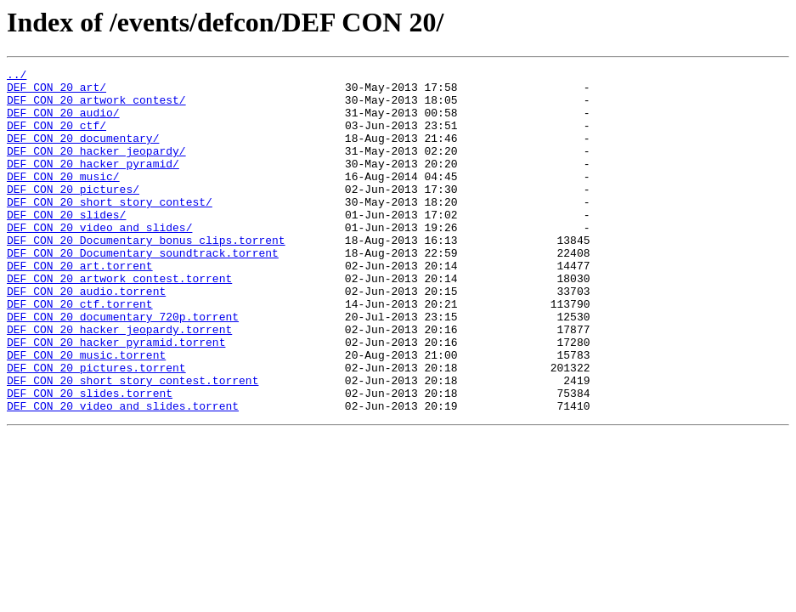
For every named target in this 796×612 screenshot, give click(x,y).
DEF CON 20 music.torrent (86, 413)
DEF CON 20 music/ (63, 199)
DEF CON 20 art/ (56, 91)
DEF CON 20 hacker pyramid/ (93, 183)
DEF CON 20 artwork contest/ (96, 107)
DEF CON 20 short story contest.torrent (132, 443)
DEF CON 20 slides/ (66, 244)
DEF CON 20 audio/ (63, 122)
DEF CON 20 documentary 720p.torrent (123, 367)
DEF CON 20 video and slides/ (99, 260)
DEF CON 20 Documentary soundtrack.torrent (143, 290)
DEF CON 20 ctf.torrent (80, 352)
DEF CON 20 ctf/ (56, 137)
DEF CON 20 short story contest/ (109, 229)
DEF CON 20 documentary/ (83, 153)
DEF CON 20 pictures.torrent (96, 428)
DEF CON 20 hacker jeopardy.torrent (119, 382)
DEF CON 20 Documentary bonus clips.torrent (146, 275)
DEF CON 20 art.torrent (80, 306)
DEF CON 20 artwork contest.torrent (119, 321)
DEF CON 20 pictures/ (73, 214)
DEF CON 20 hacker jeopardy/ (96, 168)
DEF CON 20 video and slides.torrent (123, 474)
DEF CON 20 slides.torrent (89, 459)
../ (16, 76)
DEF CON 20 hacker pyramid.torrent (116, 397)
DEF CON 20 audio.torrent (86, 336)
